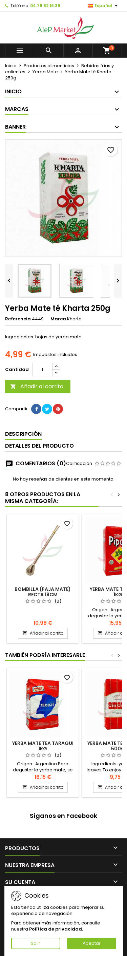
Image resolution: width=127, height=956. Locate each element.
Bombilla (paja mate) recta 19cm (43, 592)
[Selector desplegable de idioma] (103, 6)
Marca (58, 319)
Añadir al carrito (36, 386)
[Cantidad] (42, 369)
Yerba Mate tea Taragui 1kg (42, 746)
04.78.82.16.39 (45, 5)
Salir (35, 943)
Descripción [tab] (23, 434)
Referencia (18, 319)
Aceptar (92, 943)
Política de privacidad (55, 929)
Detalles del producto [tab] (39, 446)
